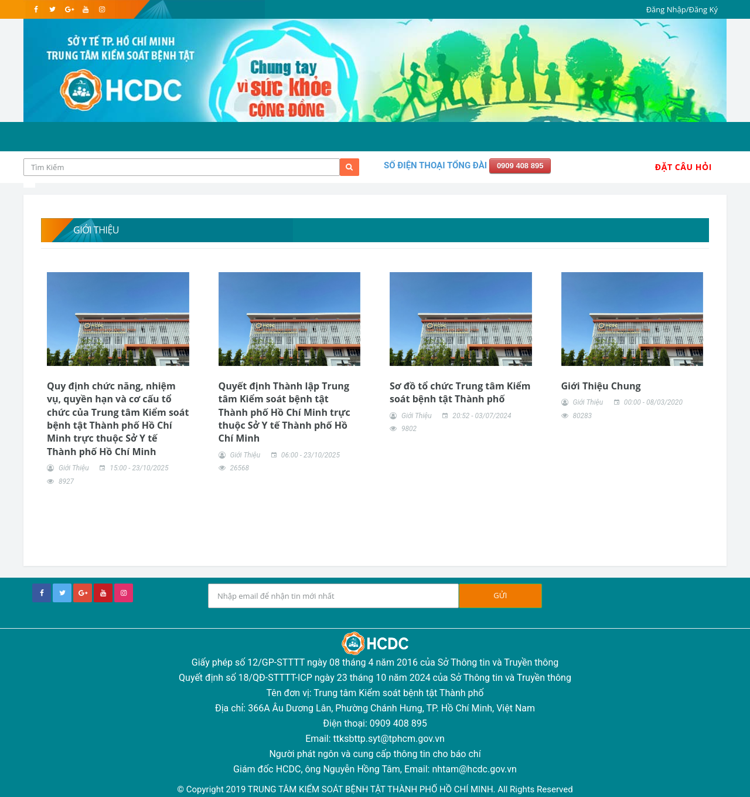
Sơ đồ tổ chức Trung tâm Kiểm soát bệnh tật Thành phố (460, 392)
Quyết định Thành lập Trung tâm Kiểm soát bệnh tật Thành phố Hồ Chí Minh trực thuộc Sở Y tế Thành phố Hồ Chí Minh (284, 412)
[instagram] (101, 9)
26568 (239, 468)
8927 (66, 481)
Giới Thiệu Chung (601, 385)
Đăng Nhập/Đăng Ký (682, 9)
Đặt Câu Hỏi (683, 166)
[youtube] (85, 9)
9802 (409, 429)
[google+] (82, 593)
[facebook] (36, 9)
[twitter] (52, 9)
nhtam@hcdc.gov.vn (474, 769)
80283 (582, 416)
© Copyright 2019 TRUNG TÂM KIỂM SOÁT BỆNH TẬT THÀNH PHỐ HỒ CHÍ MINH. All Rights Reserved (374, 789)
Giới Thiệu (74, 468)
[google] (69, 9)
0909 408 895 (520, 165)
